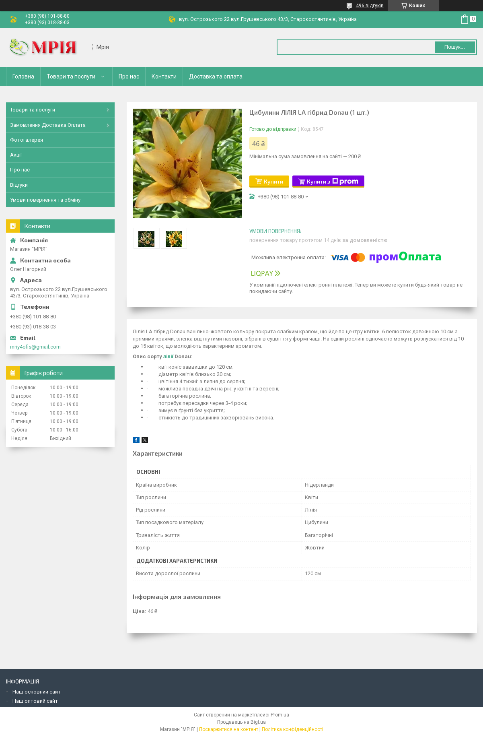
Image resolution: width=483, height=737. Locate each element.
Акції (16, 155)
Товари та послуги (71, 76)
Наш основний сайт (36, 692)
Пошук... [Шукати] (454, 47)
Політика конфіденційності (292, 729)
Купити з (332, 181)
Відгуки (19, 185)
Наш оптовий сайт (35, 701)
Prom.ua (280, 715)
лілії (168, 356)
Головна (23, 76)
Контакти (164, 76)
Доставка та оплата (216, 76)
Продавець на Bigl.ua (241, 722)
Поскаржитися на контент (228, 729)
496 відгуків (370, 5)
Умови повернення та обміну (45, 200)
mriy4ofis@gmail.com (35, 347)
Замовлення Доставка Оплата (48, 125)
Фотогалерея (26, 140)
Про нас (129, 76)
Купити (273, 181)
